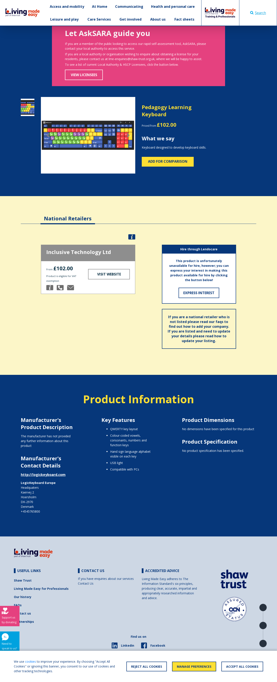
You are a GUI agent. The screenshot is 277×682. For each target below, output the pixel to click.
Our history (22, 597)
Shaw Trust (23, 580)
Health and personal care (173, 6)
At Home (99, 6)
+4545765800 (30, 511)
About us (158, 19)
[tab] (67, 215)
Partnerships (24, 622)
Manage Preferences (194, 666)
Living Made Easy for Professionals (41, 589)
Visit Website (109, 274)
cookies (30, 661)
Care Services (99, 19)
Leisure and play (64, 19)
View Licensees (84, 74)
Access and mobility (67, 6)
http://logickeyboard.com (43, 474)
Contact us (22, 613)
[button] (48, 135)
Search (258, 12)
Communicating (129, 6)
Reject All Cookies (146, 666)
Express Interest (198, 292)
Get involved (130, 19)
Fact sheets (184, 19)
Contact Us (85, 583)
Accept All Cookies (242, 666)
